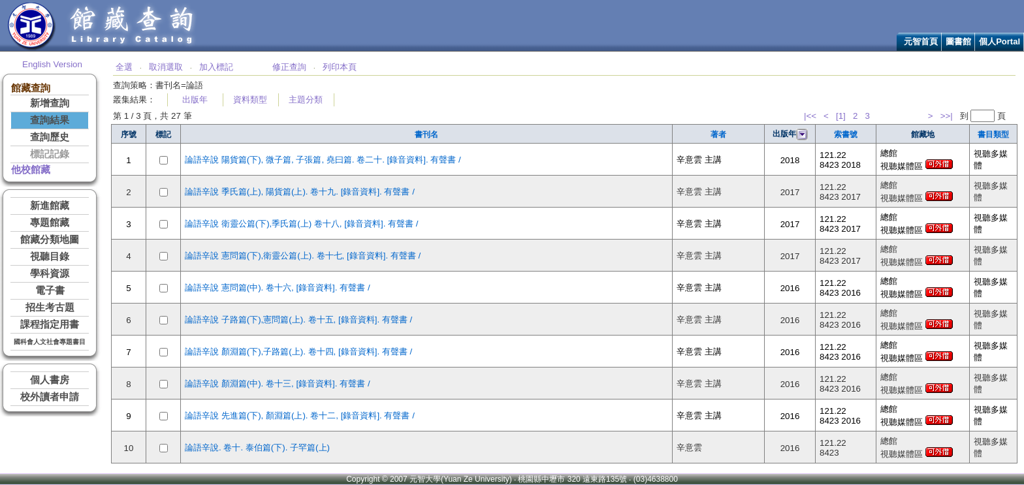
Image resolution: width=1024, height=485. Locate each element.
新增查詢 (49, 103)
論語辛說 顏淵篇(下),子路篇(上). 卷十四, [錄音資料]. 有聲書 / (298, 351)
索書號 (845, 134)
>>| (946, 116)
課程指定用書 (49, 324)
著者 (718, 134)
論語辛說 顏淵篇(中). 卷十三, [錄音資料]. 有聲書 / (277, 383)
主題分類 (306, 99)
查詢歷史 (49, 137)
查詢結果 (49, 120)
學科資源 (49, 273)
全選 (124, 67)
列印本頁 (340, 67)
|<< (810, 116)
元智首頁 (921, 41)
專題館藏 (49, 222)
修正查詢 (289, 67)
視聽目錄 (49, 256)
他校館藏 (30, 169)
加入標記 (216, 67)
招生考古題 (49, 307)
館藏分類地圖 (49, 239)
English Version (52, 64)
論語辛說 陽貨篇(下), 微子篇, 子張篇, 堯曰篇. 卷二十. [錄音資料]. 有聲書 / (323, 159)
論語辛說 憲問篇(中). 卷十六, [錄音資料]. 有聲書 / (277, 287)
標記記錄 (49, 154)
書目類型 (993, 134)
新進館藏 (49, 205)
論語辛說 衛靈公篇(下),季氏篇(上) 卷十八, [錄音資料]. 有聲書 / (302, 223)
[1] (841, 116)
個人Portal (999, 41)
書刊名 (426, 134)
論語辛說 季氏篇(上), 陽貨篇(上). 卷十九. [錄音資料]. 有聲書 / (300, 191)
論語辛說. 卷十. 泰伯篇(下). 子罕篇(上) (257, 447)
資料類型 (250, 99)
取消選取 (166, 67)
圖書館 (958, 41)
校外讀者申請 (49, 397)
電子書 (50, 290)
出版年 (195, 99)
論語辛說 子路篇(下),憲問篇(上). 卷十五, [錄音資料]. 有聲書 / (298, 319)
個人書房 (49, 380)
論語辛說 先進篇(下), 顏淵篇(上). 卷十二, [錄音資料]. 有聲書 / (300, 415)
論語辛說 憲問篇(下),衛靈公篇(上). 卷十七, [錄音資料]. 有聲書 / (303, 255)
